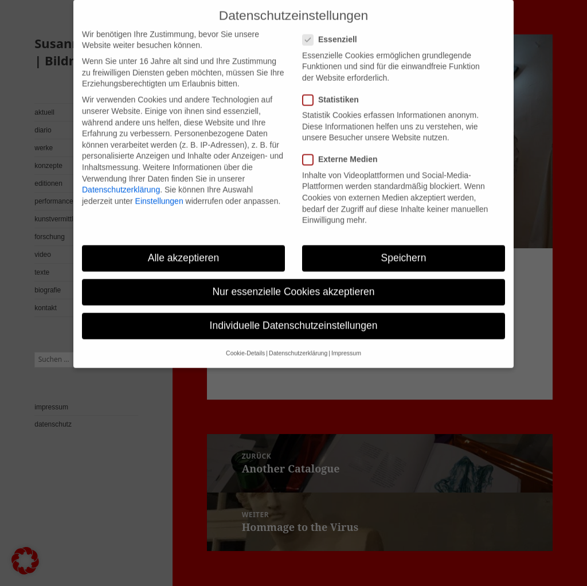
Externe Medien (343, 149)
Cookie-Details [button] (245, 342)
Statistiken (334, 89)
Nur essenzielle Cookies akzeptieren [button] (293, 281)
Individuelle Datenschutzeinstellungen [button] (294, 315)
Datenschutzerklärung (121, 178)
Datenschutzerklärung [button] (298, 342)
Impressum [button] (346, 342)
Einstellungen (159, 190)
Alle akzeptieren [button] (184, 247)
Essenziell (333, 29)
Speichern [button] (403, 247)
